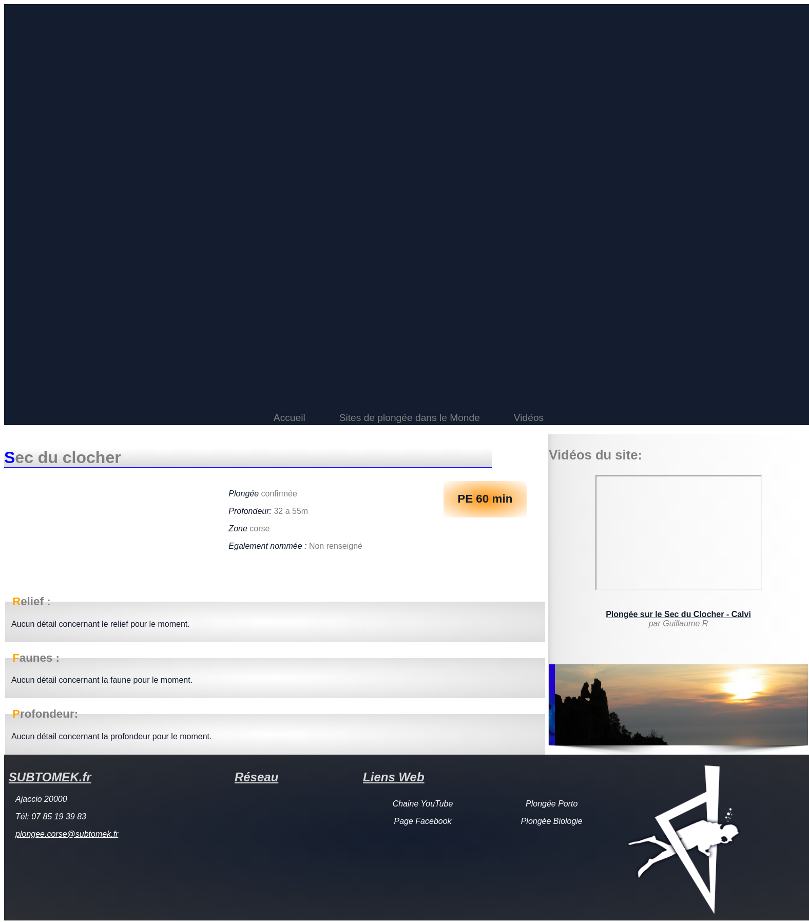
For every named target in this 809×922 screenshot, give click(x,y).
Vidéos (529, 417)
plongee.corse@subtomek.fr (66, 834)
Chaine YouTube (423, 803)
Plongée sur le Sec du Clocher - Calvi (678, 614)
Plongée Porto (551, 803)
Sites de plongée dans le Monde (409, 417)
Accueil (289, 417)
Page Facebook (423, 821)
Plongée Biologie (552, 821)
